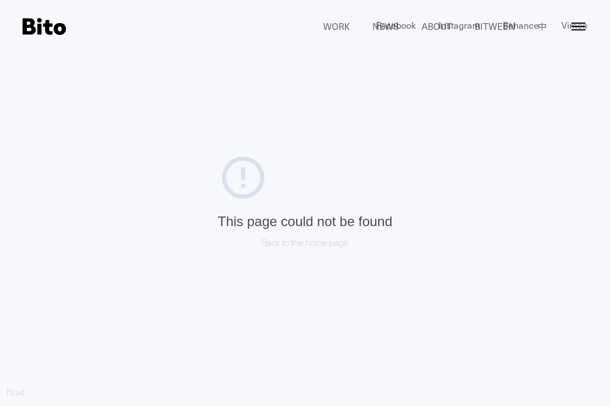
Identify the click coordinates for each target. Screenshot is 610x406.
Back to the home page (305, 242)
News (385, 26)
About (437, 26)
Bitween (495, 26)
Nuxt (15, 392)
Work (336, 26)
